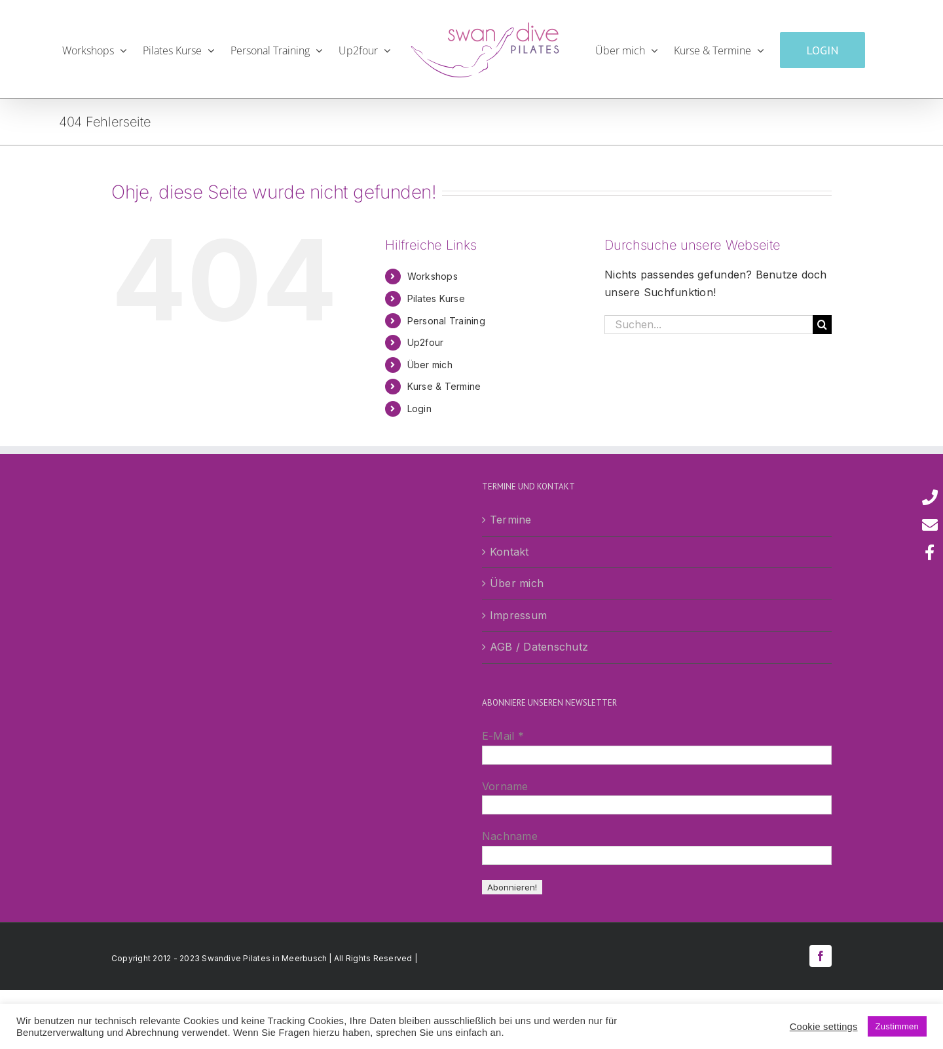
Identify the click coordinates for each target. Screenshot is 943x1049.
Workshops (432, 276)
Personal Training (446, 320)
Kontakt (509, 551)
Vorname (505, 786)
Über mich (430, 364)
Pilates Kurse (436, 298)
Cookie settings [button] (824, 1026)
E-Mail (503, 735)
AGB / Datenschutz (539, 646)
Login (419, 408)
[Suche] (822, 324)
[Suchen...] (708, 324)
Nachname (510, 836)
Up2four (425, 342)
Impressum (518, 615)
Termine (511, 519)
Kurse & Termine (444, 386)
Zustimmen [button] (897, 1026)
